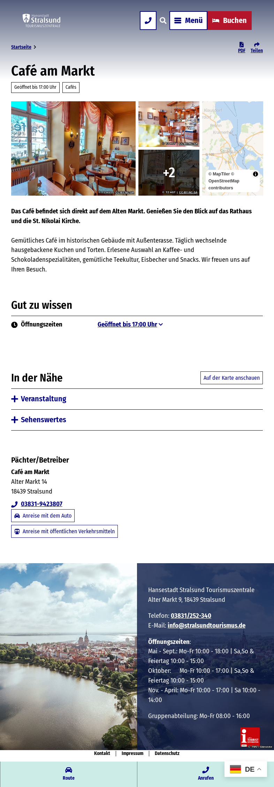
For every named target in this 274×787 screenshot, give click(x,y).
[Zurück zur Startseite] (41, 20)
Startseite (21, 47)
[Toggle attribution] (255, 174)
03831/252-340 (191, 616)
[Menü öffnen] (188, 20)
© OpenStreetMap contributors (223, 181)
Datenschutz (167, 753)
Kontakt (102, 753)
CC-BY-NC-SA (124, 192)
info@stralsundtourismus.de (206, 625)
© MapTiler (219, 174)
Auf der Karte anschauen (232, 378)
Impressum (132, 753)
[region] (232, 148)
